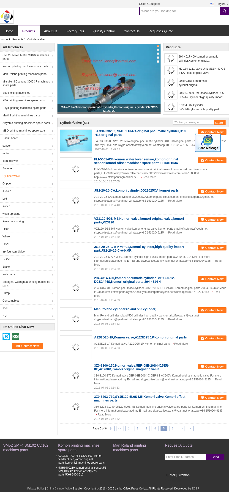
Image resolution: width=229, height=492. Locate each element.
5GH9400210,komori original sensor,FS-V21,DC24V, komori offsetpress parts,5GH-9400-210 (82, 471)
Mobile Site (173, 480)
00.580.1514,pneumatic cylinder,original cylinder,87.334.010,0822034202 (198, 83)
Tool (5, 308)
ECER (195, 488)
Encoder (8, 168)
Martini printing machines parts (21, 115)
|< (111, 428)
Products (28, 31)
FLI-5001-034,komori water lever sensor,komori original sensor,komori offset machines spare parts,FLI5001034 (136, 161)
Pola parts (9, 274)
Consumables (11, 300)
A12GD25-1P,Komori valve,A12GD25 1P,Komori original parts (140, 337)
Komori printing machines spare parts (25, 66)
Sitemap (183, 475)
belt (5, 198)
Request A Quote (161, 31)
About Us (50, 31)
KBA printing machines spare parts (24, 100)
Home (9, 31)
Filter (6, 229)
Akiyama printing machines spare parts (26, 123)
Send (215, 457)
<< (120, 428)
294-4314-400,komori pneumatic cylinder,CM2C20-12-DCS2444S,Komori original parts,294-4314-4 (134, 279)
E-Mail (171, 475)
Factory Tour (75, 31)
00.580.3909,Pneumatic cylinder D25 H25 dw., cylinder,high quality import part (201, 95)
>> (181, 428)
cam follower (10, 160)
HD (4, 315)
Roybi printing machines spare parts (24, 108)
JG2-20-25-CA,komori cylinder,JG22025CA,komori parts (136, 190)
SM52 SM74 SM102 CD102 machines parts (26, 57)
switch (6, 206)
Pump (6, 293)
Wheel (6, 236)
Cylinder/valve (11, 176)
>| (190, 428)
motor (6, 153)
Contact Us (131, 31)
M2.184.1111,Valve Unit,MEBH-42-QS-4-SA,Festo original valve (202, 70)
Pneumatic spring (13, 221)
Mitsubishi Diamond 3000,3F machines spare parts (26, 83)
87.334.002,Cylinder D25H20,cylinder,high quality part (199, 107)
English (223, 4)
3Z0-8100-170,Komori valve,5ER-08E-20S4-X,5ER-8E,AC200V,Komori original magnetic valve (131, 367)
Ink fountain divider (14, 251)
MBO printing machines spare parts (24, 130)
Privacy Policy (35, 488)
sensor (7, 145)
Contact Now (214, 132)
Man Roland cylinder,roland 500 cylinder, (125, 309)
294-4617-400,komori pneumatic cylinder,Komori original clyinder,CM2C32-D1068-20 (198, 59)
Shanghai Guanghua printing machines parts (26, 283)
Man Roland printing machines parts (24, 74)
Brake (6, 266)
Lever (6, 244)
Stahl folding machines (16, 92)
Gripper (7, 183)
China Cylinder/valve (59, 488)
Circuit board (10, 138)
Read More (149, 177)
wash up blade (11, 213)
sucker (7, 191)
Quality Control (104, 31)
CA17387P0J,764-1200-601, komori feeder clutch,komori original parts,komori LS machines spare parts (81, 459)
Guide (6, 259)
